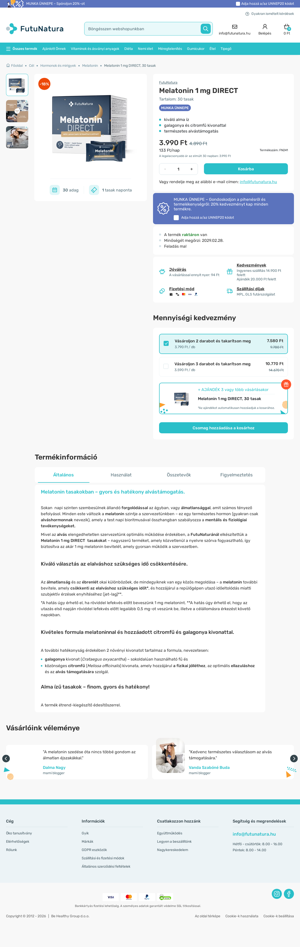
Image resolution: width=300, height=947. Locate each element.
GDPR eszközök (94, 850)
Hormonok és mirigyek (58, 65)
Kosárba (246, 169)
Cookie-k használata (241, 916)
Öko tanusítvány (19, 833)
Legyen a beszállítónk (174, 841)
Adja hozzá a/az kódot (267, 4)
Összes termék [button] (21, 49)
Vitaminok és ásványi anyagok (95, 49)
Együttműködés (169, 833)
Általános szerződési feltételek (106, 866)
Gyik (85, 833)
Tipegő (226, 49)
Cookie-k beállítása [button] (278, 916)
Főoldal (14, 65)
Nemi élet (145, 49)
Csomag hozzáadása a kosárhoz (224, 428)
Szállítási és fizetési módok (103, 858)
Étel (212, 49)
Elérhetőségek (17, 841)
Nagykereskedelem (172, 850)
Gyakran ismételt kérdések (269, 14)
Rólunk (11, 850)
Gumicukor (195, 49)
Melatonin (90, 65)
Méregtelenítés (170, 49)
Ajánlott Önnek (54, 49)
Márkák (87, 841)
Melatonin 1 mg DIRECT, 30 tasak (130, 65)
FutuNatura (168, 82)
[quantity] (178, 169)
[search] (148, 29)
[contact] (234, 29)
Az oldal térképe (207, 916)
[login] (264, 29)
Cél (31, 65)
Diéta (128, 49)
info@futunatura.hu (258, 181)
